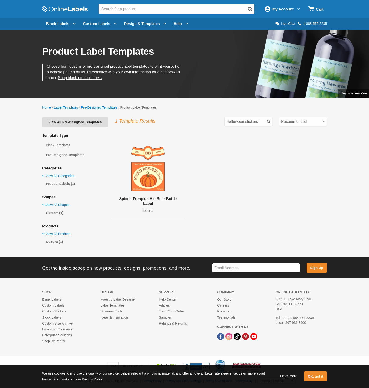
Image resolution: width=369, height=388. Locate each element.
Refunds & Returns (173, 323)
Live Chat (285, 23)
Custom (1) (54, 213)
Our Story (224, 299)
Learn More (288, 376)
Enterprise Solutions (57, 335)
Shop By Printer (53, 341)
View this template (353, 93)
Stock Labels (51, 317)
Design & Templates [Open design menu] (145, 24)
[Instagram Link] (229, 336)
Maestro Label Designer (118, 299)
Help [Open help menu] (181, 24)
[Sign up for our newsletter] (256, 267)
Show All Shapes (55, 205)
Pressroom (225, 311)
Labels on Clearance (57, 329)
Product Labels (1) (60, 184)
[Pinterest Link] (246, 336)
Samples (165, 317)
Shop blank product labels (80, 78)
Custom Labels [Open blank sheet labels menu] (100, 24)
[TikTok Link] (238, 336)
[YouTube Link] (253, 336)
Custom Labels (53, 305)
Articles (164, 305)
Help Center (168, 299)
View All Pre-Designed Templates (75, 122)
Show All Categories (58, 176)
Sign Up (316, 268)
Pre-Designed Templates (99, 107)
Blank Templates (58, 145)
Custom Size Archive (57, 323)
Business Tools (111, 311)
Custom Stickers (54, 311)
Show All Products (56, 234)
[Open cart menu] (316, 9)
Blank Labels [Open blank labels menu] (61, 24)
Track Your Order (171, 311)
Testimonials (226, 317)
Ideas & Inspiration (114, 317)
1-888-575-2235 (312, 24)
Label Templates (66, 107)
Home (46, 107)
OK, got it (315, 376)
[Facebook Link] (221, 336)
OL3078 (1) (54, 242)
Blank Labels (51, 299)
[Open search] (250, 9)
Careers (223, 305)
